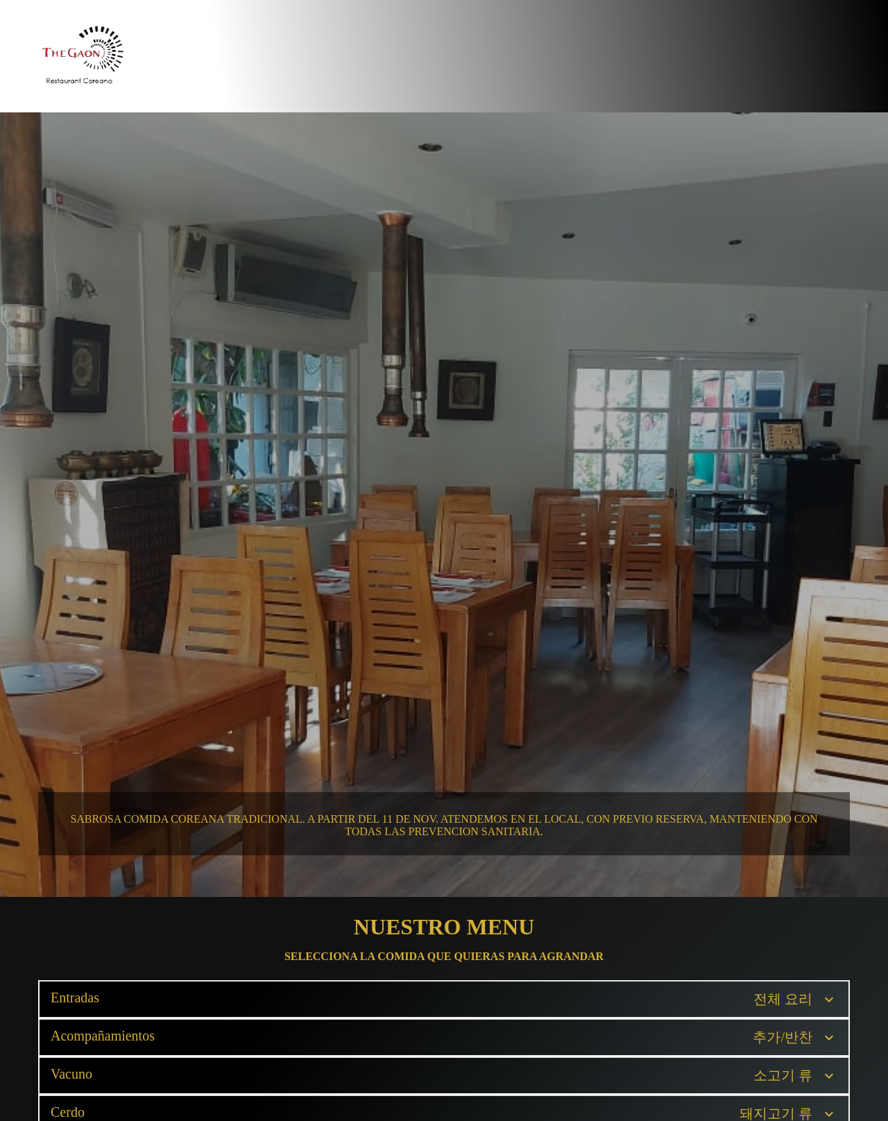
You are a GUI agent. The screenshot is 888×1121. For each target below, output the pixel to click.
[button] (444, 999)
